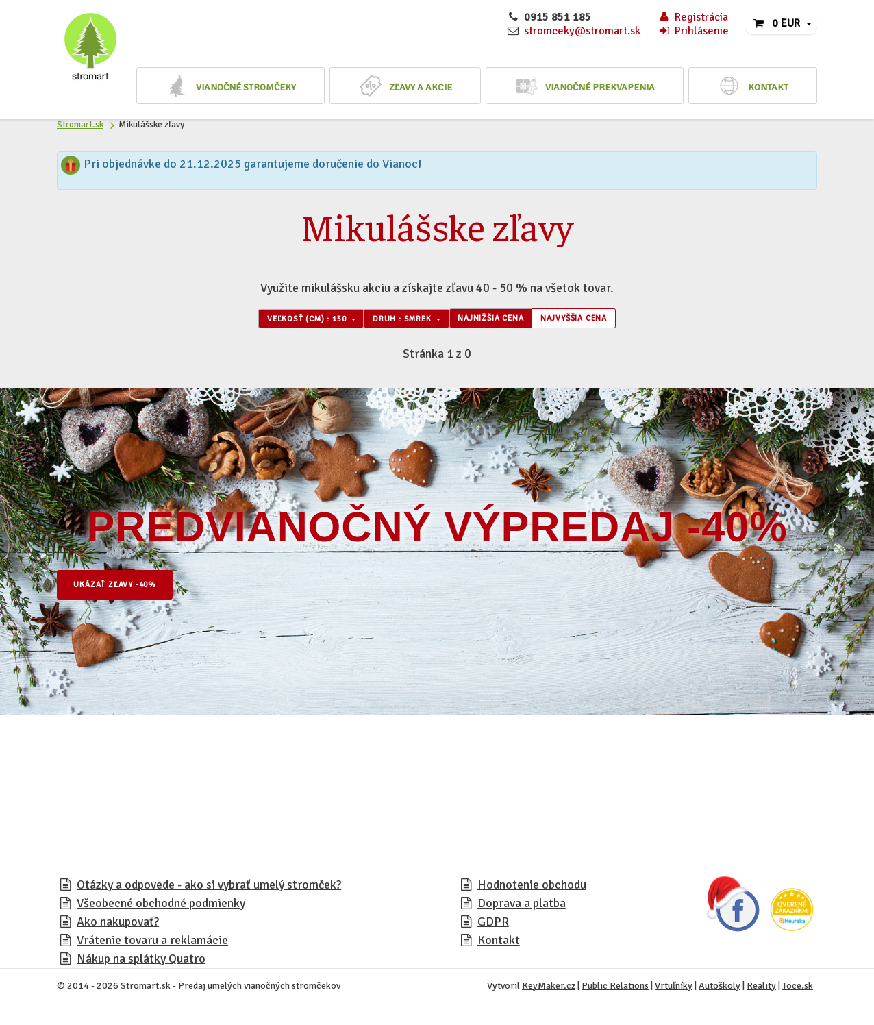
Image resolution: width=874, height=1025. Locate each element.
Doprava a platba (521, 907)
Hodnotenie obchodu (531, 888)
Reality (761, 990)
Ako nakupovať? (118, 925)
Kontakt (498, 944)
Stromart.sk (80, 124)
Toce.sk (797, 990)
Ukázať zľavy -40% (128, 589)
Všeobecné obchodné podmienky (161, 907)
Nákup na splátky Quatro (141, 962)
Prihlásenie (693, 31)
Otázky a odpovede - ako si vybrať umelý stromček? (209, 888)
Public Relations (615, 990)
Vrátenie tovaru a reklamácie (152, 944)
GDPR (493, 925)
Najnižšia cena (502, 320)
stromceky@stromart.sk (582, 31)
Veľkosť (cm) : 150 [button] (276, 320)
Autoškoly (719, 990)
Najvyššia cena (606, 320)
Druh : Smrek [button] (394, 320)
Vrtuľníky (673, 990)
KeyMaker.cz (548, 990)
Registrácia (693, 17)
